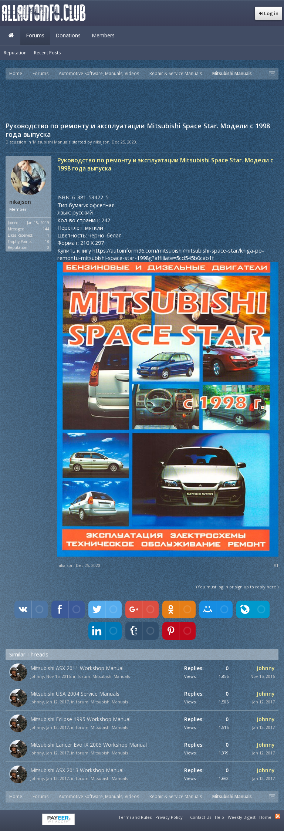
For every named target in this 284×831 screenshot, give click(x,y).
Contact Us (200, 817)
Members (103, 35)
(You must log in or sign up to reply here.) (237, 587)
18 (47, 241)
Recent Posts (47, 53)
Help (219, 817)
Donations (68, 35)
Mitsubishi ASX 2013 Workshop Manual (77, 770)
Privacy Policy (169, 817)
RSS (277, 816)
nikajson (101, 142)
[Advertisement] (142, 99)
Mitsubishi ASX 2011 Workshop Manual (77, 668)
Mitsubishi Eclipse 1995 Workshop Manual (80, 719)
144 (46, 229)
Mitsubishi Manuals (111, 676)
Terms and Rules (135, 817)
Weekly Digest (242, 817)
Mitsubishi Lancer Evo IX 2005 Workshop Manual (88, 744)
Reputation (15, 53)
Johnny (37, 676)
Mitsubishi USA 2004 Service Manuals (74, 693)
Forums (35, 35)
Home (11, 35)
